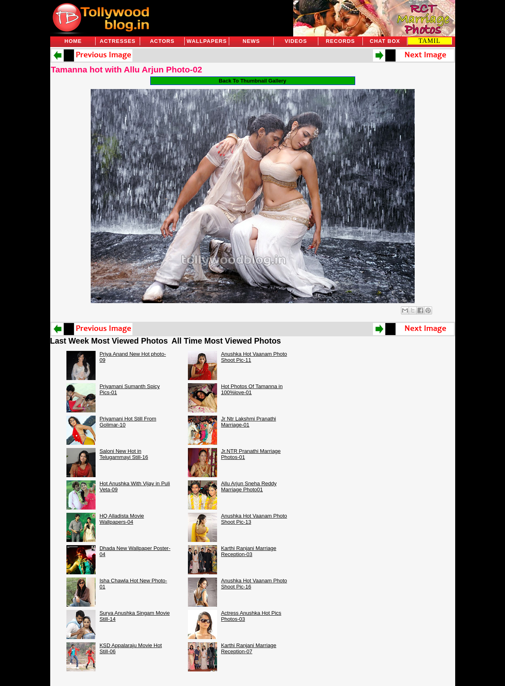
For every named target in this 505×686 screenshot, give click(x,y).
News (251, 41)
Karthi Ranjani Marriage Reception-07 (249, 648)
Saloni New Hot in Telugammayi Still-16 (124, 454)
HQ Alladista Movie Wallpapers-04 (122, 519)
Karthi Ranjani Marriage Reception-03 (249, 551)
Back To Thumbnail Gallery (252, 81)
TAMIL (429, 40)
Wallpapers (207, 41)
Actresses (117, 41)
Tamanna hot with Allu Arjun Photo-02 (126, 69)
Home (73, 41)
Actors (162, 41)
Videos (296, 41)
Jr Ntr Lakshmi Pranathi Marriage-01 (248, 422)
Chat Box (385, 41)
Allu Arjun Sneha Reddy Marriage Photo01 (249, 486)
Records (340, 41)
